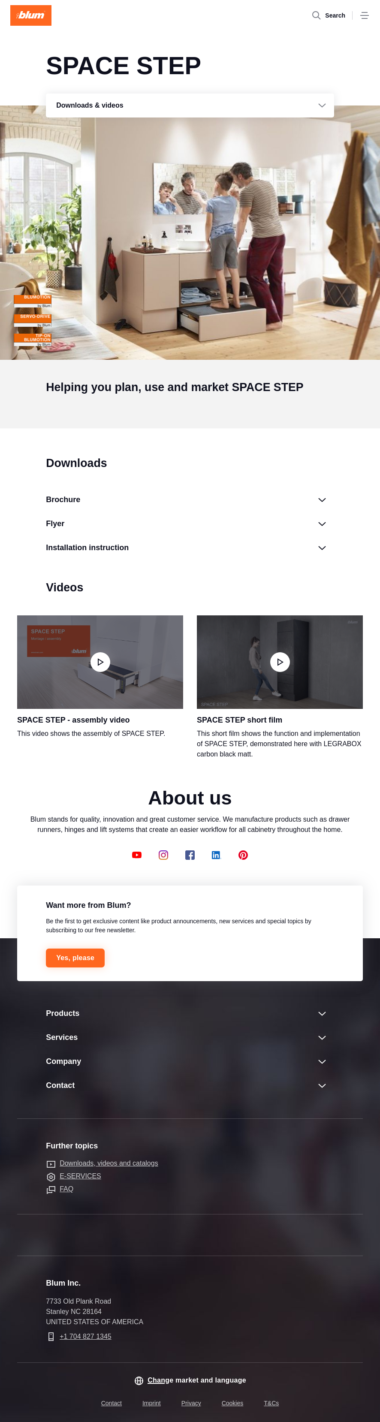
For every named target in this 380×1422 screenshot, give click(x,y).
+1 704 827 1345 (86, 1336)
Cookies (233, 1403)
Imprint (151, 1403)
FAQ (66, 1189)
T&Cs (271, 1403)
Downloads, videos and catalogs (109, 1163)
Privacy (191, 1403)
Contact (111, 1403)
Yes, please (75, 957)
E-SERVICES (80, 1176)
